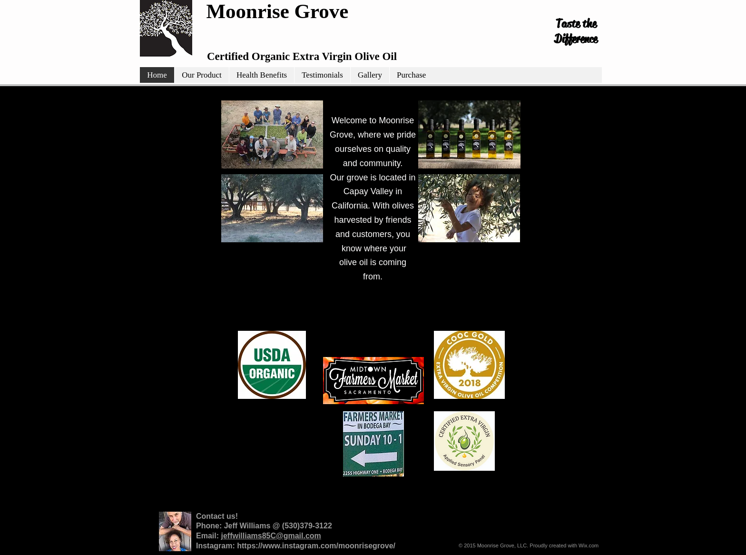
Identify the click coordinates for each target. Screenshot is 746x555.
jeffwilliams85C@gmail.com (271, 536)
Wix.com (589, 545)
